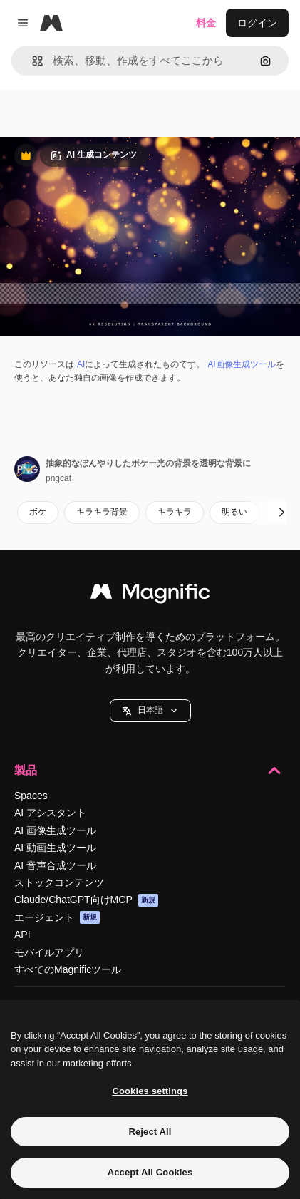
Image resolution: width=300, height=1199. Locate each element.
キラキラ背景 (102, 512)
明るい (234, 512)
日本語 (150, 710)
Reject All (149, 1131)
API (22, 934)
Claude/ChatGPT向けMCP (86, 900)
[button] (31, 61)
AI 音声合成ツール (55, 865)
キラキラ (174, 512)
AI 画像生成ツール (55, 830)
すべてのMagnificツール (67, 969)
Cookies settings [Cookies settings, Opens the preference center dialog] (149, 1091)
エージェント (57, 917)
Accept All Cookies (150, 1172)
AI (81, 364)
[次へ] (281, 512)
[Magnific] (51, 22)
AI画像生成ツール (241, 364)
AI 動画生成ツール (55, 847)
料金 (206, 23)
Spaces (31, 795)
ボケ (37, 512)
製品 (150, 770)
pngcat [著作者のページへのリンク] (58, 478)
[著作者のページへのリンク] (27, 469)
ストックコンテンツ (59, 882)
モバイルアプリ (49, 952)
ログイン (257, 23)
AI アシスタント (50, 812)
